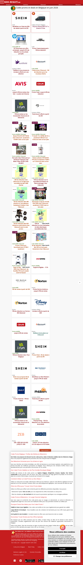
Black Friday (31, 547)
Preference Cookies (18, 555)
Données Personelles (35, 552)
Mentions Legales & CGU (20, 552)
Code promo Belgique (19, 547)
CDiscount (43, 4)
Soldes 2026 (41, 547)
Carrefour (25, 4)
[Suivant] (79, 282)
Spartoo (61, 4)
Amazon (8, 4)
